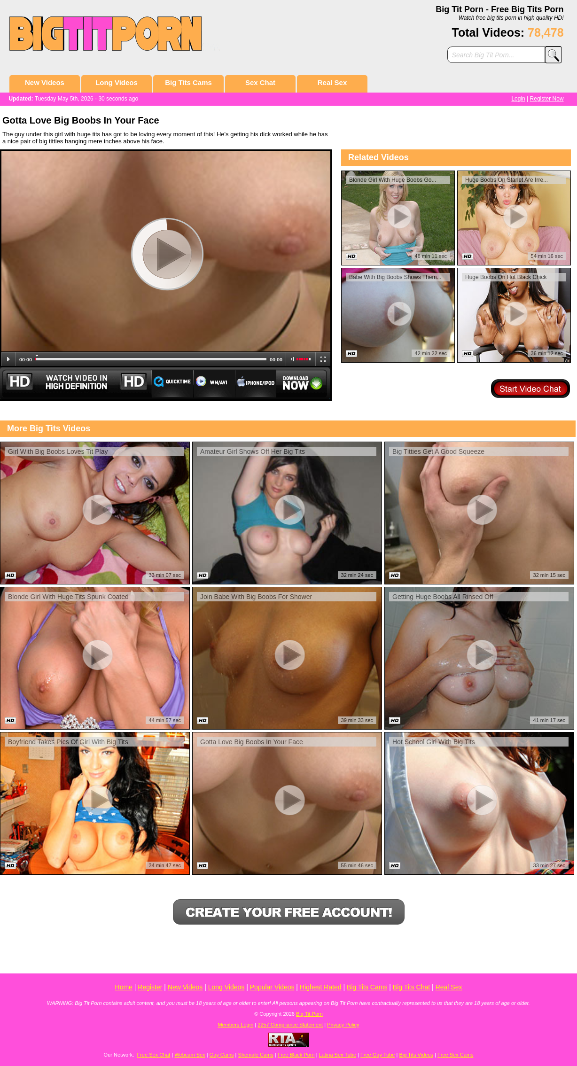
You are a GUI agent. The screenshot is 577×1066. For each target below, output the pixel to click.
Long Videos (116, 82)
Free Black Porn (296, 1055)
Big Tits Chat (411, 987)
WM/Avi (214, 383)
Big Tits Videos (416, 1055)
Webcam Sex (189, 1055)
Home (124, 987)
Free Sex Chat (153, 1055)
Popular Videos (272, 987)
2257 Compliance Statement (290, 1024)
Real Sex (332, 82)
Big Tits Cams (188, 82)
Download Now (304, 383)
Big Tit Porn (309, 1014)
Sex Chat (260, 82)
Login (518, 98)
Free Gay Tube (377, 1055)
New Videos (44, 82)
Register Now (547, 98)
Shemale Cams (255, 1055)
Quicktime (172, 383)
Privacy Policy (343, 1024)
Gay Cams (222, 1055)
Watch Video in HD (75, 383)
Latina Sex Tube (338, 1055)
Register (150, 987)
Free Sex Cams (455, 1055)
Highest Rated (321, 987)
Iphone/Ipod (255, 383)
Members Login (235, 1024)
